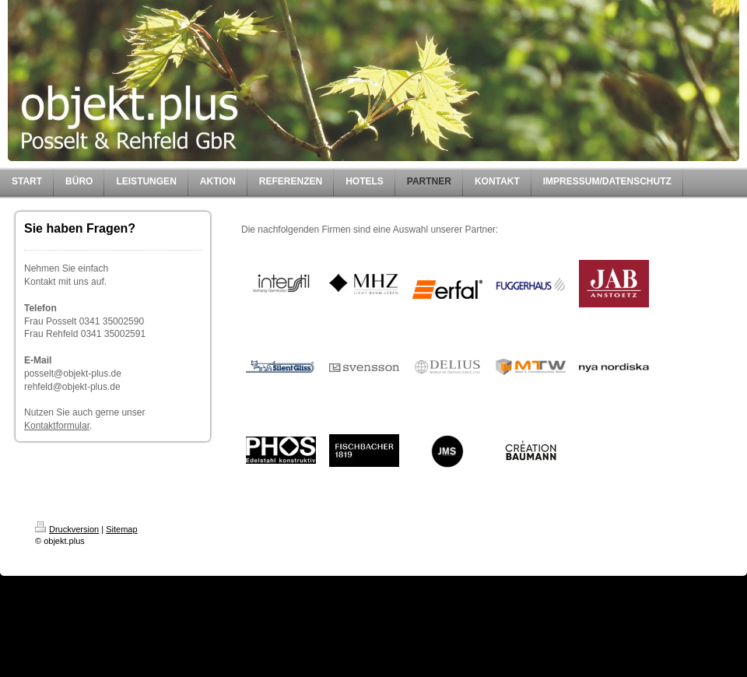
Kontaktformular (56, 425)
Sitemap (121, 529)
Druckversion (67, 529)
